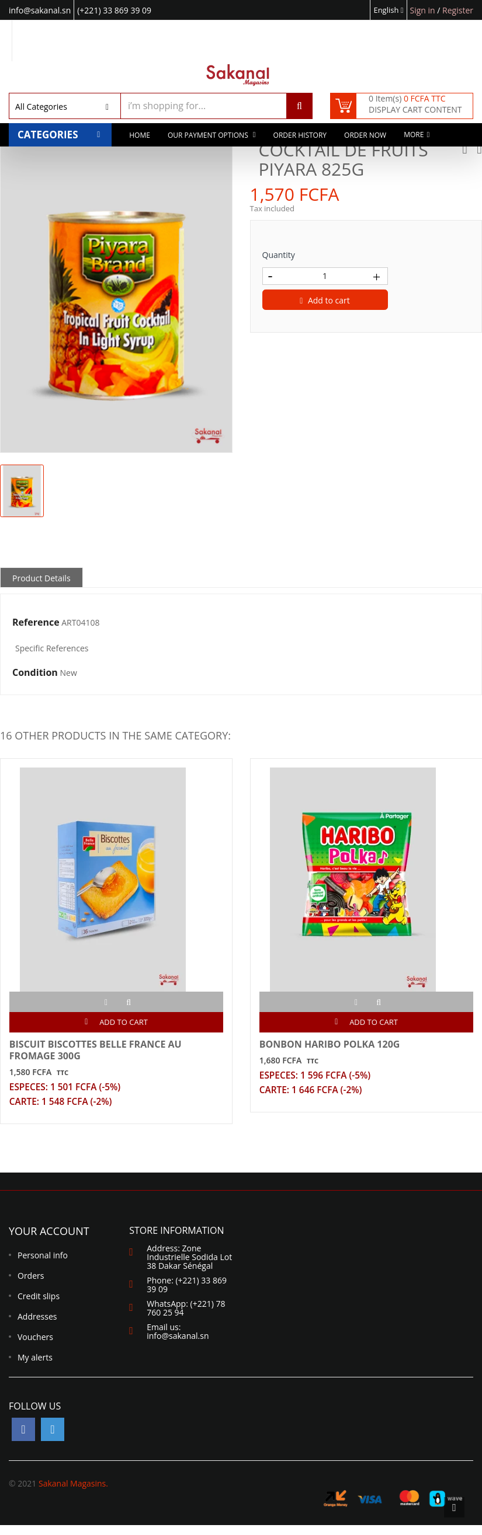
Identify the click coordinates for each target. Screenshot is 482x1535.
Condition (35, 673)
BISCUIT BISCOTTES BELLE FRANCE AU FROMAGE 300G (98, 1053)
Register (457, 10)
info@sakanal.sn (178, 1345)
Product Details (41, 578)
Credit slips (39, 1305)
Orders (31, 1285)
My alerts (35, 1367)
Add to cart (325, 300)
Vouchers (35, 1346)
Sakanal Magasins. (73, 1493)
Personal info (43, 1265)
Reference (36, 623)
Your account (49, 1241)
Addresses (37, 1326)
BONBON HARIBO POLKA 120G (332, 1047)
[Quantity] (325, 276)
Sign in (424, 10)
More (414, 137)
